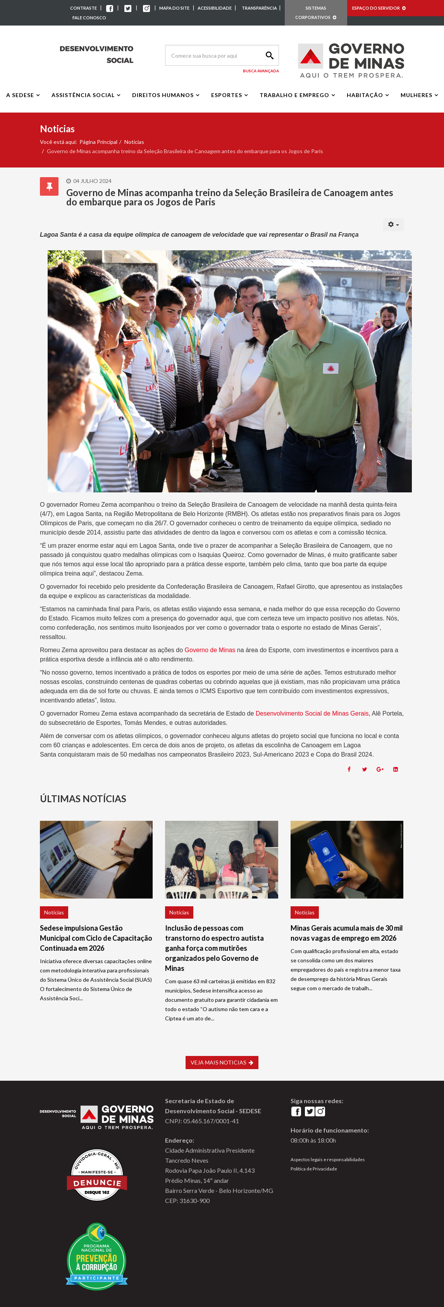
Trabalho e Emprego (294, 95)
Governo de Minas (210, 650)
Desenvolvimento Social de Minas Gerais (312, 713)
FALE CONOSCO (89, 17)
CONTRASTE (83, 7)
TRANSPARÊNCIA (259, 7)
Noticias (134, 141)
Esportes (226, 95)
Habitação (365, 95)
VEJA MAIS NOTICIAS (222, 1062)
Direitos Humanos (163, 95)
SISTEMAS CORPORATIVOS (315, 12)
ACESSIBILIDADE (215, 7)
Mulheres (416, 95)
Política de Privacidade (314, 1169)
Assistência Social (83, 95)
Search (268, 55)
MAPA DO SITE (174, 7)
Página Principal (98, 141)
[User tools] (393, 224)
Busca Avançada (261, 70)
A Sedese (20, 95)
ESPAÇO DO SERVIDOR (379, 7)
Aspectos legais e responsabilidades (328, 1159)
